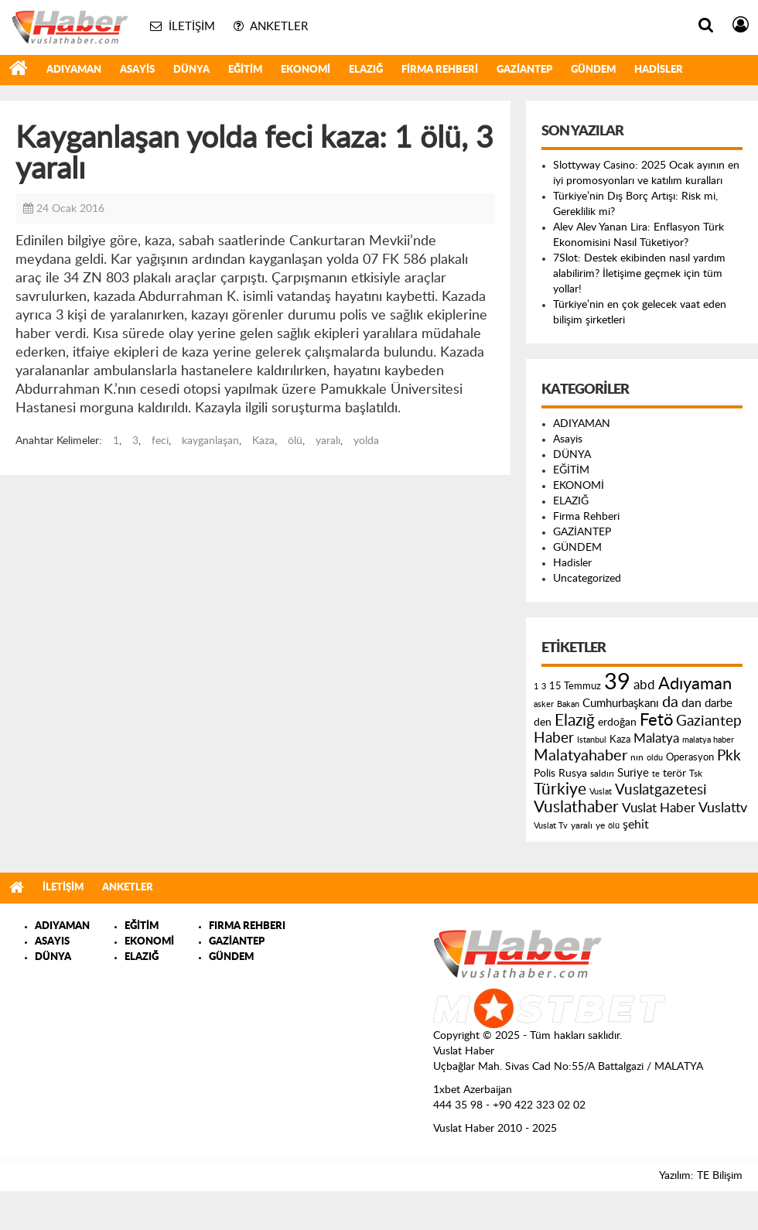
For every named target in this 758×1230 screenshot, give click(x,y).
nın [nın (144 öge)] (637, 757)
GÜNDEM (593, 70)
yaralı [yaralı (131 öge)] (581, 825)
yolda (366, 441)
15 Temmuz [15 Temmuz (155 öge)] (575, 687)
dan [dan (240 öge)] (691, 703)
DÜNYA (191, 70)
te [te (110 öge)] (656, 774)
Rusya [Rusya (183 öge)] (572, 773)
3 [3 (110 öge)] (543, 686)
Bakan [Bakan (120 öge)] (568, 704)
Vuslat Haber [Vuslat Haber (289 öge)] (658, 808)
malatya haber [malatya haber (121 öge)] (708, 740)
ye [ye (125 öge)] (600, 826)
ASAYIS (52, 942)
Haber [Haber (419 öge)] (554, 738)
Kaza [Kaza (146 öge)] (619, 739)
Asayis (137, 70)
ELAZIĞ (366, 70)
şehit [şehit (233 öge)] (636, 824)
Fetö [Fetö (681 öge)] (656, 720)
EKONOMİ (305, 70)
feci (160, 441)
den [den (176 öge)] (542, 722)
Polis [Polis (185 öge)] (544, 773)
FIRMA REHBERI (247, 926)
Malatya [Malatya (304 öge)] (656, 738)
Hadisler (658, 70)
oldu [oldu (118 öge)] (655, 757)
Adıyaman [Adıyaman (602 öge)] (695, 684)
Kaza (263, 441)
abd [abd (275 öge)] (644, 685)
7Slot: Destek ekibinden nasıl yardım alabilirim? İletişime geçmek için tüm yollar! (639, 274)
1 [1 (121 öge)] (536, 686)
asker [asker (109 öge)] (544, 704)
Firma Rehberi (439, 70)
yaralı (328, 441)
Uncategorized (587, 578)
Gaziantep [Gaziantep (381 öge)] (709, 721)
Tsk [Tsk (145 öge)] (695, 773)
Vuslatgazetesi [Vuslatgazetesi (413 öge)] (661, 790)
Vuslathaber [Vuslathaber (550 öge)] (576, 807)
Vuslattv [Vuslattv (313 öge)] (722, 808)
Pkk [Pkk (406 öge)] (729, 756)
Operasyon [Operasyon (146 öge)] (690, 757)
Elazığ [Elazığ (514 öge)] (575, 720)
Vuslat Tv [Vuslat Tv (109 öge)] (551, 826)
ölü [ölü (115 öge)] (614, 826)
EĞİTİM (245, 70)
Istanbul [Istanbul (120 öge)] (591, 740)
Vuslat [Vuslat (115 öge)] (600, 792)
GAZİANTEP (524, 70)
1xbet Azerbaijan (472, 1090)
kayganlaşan (210, 441)
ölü (295, 441)
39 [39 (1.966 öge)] (617, 682)
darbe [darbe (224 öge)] (718, 703)
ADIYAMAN (73, 70)
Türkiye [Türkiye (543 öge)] (560, 789)
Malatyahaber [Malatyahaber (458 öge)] (580, 756)
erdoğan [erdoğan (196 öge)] (617, 722)
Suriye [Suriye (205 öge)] (633, 773)
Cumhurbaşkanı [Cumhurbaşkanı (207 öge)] (620, 703)
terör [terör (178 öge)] (674, 773)
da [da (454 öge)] (670, 702)
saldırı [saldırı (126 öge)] (602, 774)
